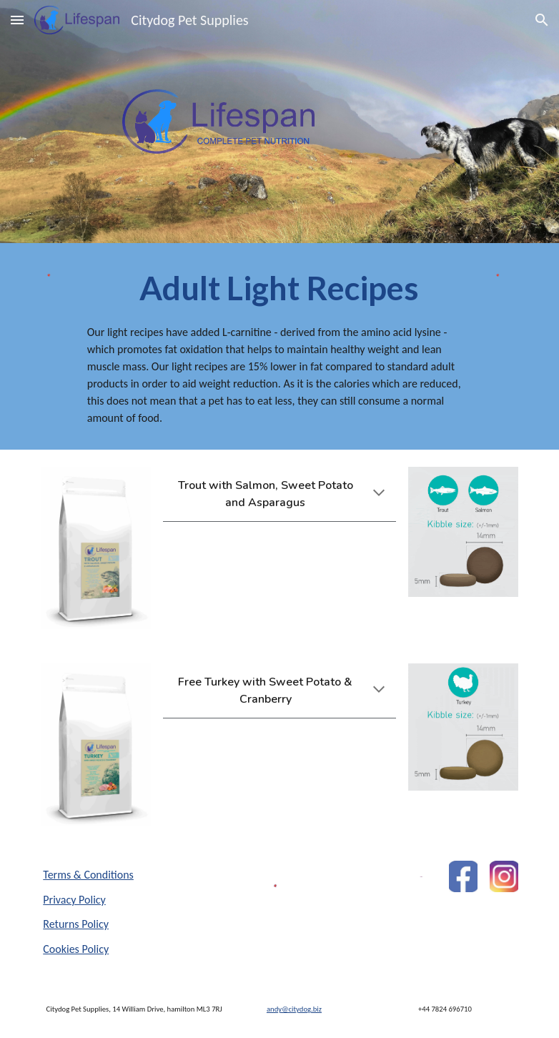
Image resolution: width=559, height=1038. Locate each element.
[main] (279, 346)
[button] (17, 19)
